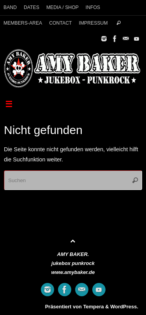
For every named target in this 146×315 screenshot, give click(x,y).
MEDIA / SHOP (62, 7)
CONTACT (60, 23)
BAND (10, 7)
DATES (31, 7)
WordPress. (124, 307)
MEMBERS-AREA (23, 23)
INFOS (93, 7)
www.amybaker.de (73, 272)
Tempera (93, 307)
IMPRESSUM (93, 23)
